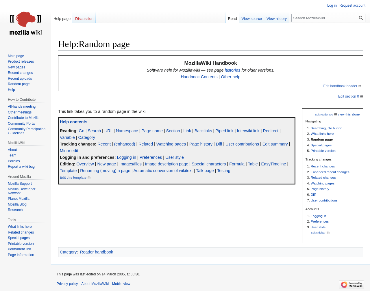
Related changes (323, 177)
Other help (230, 76)
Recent (104, 144)
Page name (152, 130)
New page (106, 164)
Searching (318, 128)
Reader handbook (96, 252)
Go (81, 130)
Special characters (209, 164)
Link (187, 130)
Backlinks (203, 130)
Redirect (271, 130)
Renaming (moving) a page (105, 170)
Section (173, 130)
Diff (313, 194)
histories (232, 70)
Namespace (127, 130)
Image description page (166, 164)
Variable (67, 137)
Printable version (323, 150)
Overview (85, 164)
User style (318, 227)
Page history (320, 189)
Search (94, 130)
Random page (322, 139)
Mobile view (121, 284)
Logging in (318, 216)
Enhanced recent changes (330, 172)
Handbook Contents (199, 76)
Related (145, 144)
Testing (223, 170)
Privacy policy (67, 284)
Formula (237, 164)
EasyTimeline (273, 164)
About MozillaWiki (95, 284)
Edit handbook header (340, 86)
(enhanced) (124, 144)
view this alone (349, 114)
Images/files (130, 164)
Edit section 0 (348, 96)
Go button (335, 128)
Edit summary (275, 144)
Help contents (73, 122)
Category (86, 137)
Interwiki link (248, 130)
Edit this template (73, 178)
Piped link (224, 130)
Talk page (205, 170)
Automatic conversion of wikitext (163, 170)
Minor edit (69, 150)
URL (108, 130)
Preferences (320, 221)
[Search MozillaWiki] (328, 18)
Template (68, 170)
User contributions (324, 200)
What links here (322, 133)
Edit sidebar (318, 232)
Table (253, 164)
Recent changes (323, 166)
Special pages (321, 145)
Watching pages (322, 183)
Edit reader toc (324, 114)
